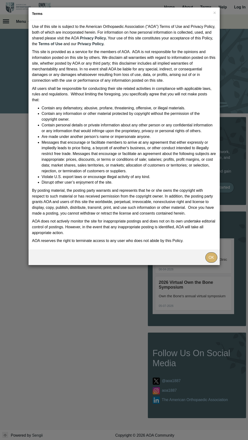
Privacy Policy (93, 38)
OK (211, 257)
